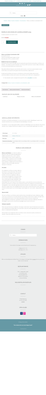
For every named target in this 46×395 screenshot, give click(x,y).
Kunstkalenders (23, 20)
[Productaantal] (4, 105)
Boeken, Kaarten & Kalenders (13, 20)
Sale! (29, 146)
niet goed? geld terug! (37, 1)
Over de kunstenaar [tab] (25, 153)
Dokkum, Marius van (16, 199)
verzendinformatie (23, 336)
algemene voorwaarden (23, 339)
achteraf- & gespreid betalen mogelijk (25, 1)
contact (34, 322)
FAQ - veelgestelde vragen (23, 335)
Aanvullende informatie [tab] (15, 153)
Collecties (5, 20)
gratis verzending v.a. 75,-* (11, 1)
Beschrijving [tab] (5, 153)
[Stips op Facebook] (21, 376)
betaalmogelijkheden (23, 338)
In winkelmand (12, 105)
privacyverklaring (23, 341)
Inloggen (18, 5)
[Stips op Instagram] (24, 376)
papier (13, 202)
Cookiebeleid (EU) (23, 392)
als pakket (30, 141)
